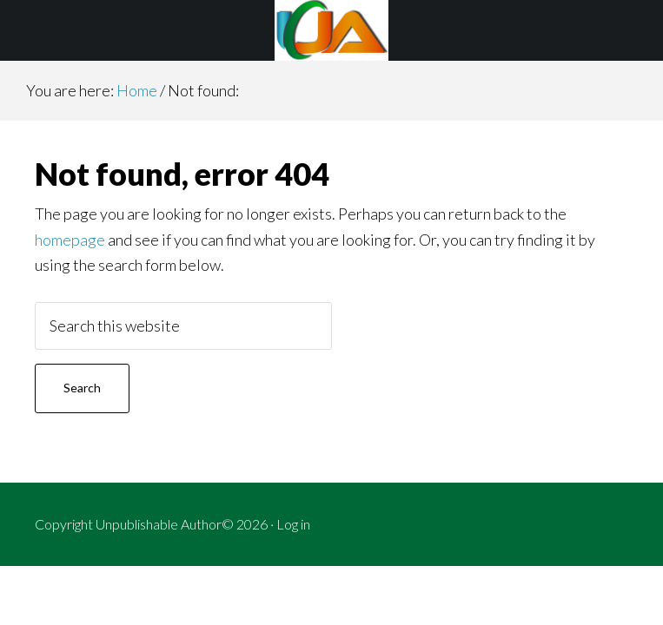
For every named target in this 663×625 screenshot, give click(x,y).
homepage (70, 239)
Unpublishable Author (331, 30)
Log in (293, 524)
